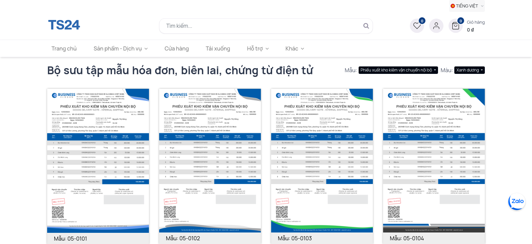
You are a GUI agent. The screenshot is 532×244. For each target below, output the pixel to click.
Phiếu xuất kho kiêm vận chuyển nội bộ (397, 70)
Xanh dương (468, 70)
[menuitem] (64, 48)
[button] (467, 26)
